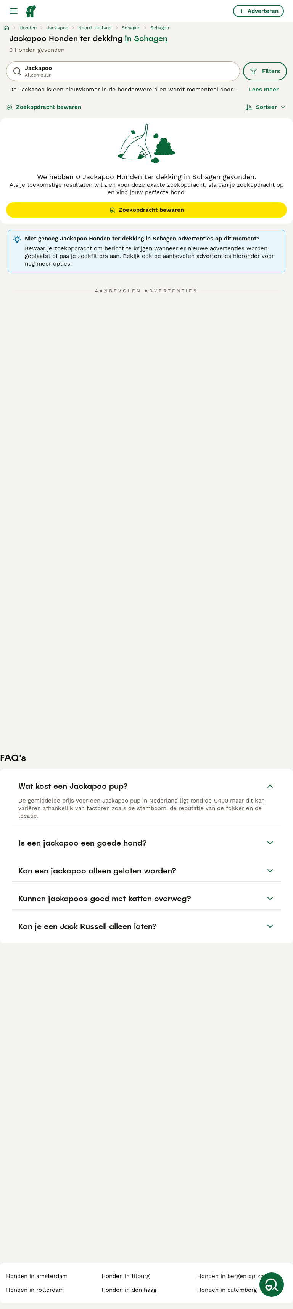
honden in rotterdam (35, 1290)
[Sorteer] (265, 107)
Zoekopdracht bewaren (44, 107)
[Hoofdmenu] (13, 11)
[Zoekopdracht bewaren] (271, 1284)
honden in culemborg (227, 1290)
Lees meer (264, 89)
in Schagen (146, 38)
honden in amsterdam (37, 1276)
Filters (265, 71)
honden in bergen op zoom (234, 1276)
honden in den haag (128, 1290)
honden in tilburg (125, 1276)
